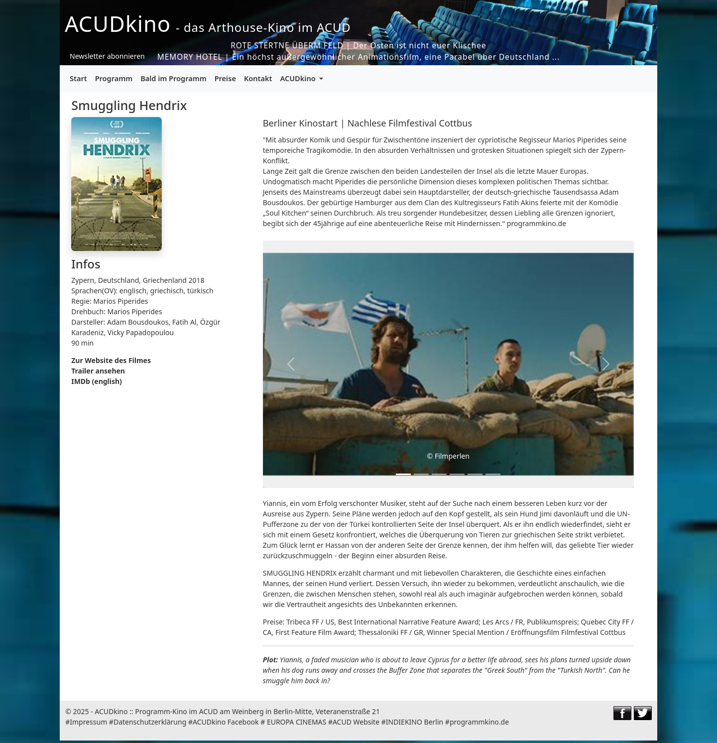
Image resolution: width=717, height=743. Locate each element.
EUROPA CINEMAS (296, 722)
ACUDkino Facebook (226, 722)
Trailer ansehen (98, 370)
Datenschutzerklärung (150, 722)
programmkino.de (479, 722)
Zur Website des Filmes (111, 360)
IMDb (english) (96, 381)
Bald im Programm (173, 78)
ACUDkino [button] (298, 78)
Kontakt (258, 78)
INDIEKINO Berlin (414, 722)
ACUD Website (356, 722)
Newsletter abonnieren (107, 56)
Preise (225, 78)
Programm (114, 78)
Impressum (88, 722)
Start (78, 78)
